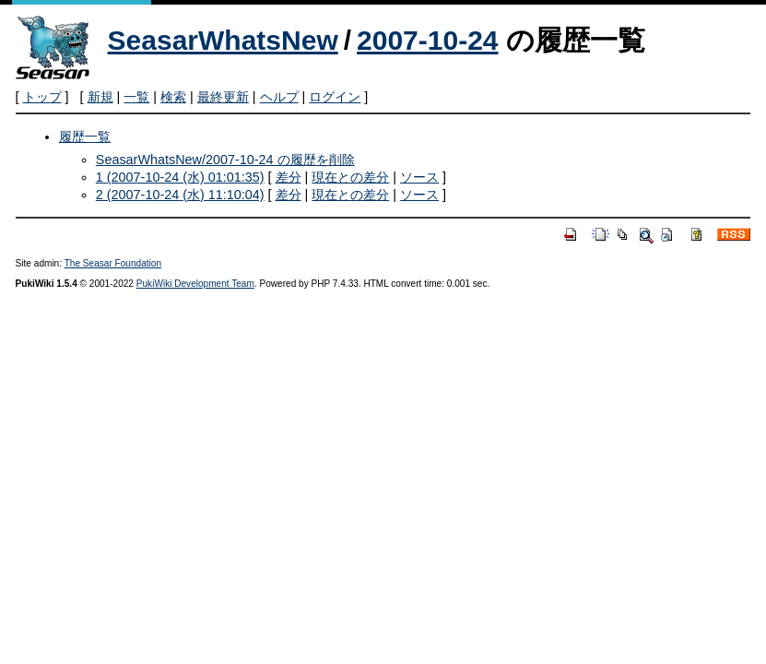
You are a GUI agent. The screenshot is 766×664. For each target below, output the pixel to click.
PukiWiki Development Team (195, 284)
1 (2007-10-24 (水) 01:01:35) (180, 177)
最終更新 (223, 96)
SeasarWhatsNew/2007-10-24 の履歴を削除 (225, 159)
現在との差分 (350, 177)
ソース (419, 177)
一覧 (136, 96)
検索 (173, 96)
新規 (100, 96)
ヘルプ (279, 96)
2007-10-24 (427, 40)
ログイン (334, 96)
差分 (288, 177)
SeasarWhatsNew (223, 40)
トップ (42, 96)
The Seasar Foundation (113, 263)
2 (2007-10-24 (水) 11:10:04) (180, 194)
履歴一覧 (85, 136)
